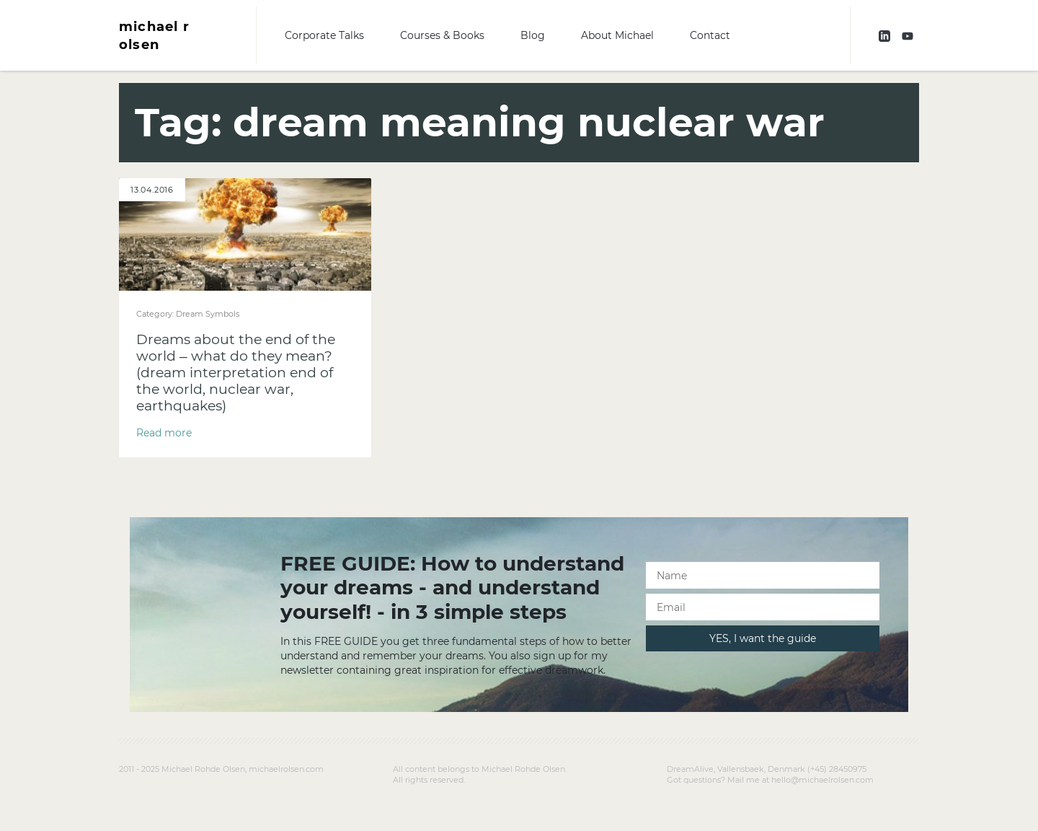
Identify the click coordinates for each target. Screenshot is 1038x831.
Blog (532, 35)
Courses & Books (442, 35)
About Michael (617, 35)
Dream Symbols (207, 314)
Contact (710, 35)
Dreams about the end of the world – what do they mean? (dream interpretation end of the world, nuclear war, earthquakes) (235, 372)
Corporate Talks (324, 35)
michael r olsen (154, 35)
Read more (164, 432)
